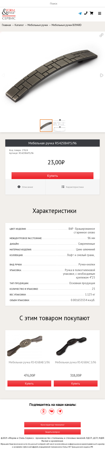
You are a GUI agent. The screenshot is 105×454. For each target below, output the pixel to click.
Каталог (19, 25)
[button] (101, 35)
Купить (52, 175)
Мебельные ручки (38, 25)
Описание (25, 186)
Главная (6, 25)
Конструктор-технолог (52, 424)
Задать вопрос (52, 431)
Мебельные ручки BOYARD (67, 25)
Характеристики (73, 186)
